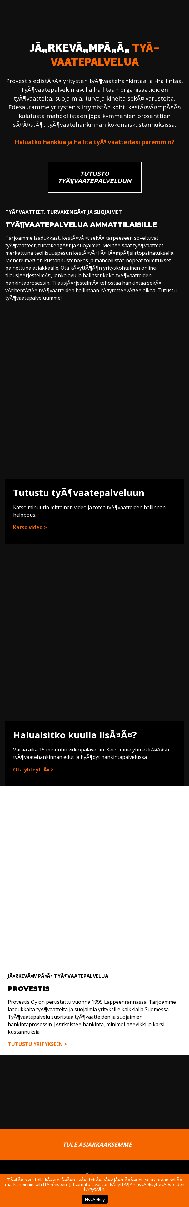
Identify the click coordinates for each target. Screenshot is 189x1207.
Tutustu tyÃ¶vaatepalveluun (94, 177)
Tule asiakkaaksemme (97, 1144)
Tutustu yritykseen (35, 1044)
